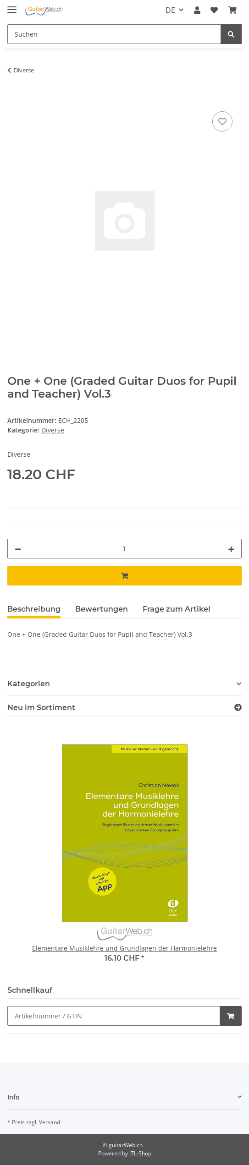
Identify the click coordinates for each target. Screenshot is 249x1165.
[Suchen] (114, 34)
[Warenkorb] (232, 10)
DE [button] (170, 10)
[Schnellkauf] (113, 1016)
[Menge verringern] (18, 548)
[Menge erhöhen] (231, 548)
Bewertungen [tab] (101, 609)
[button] (197, 10)
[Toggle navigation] (12, 5)
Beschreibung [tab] (34, 609)
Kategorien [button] (28, 683)
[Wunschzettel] (214, 10)
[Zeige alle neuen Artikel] (238, 707)
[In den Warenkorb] (14, 99)
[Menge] (124, 548)
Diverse (52, 430)
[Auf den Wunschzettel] (222, 121)
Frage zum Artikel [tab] (176, 609)
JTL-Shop (140, 1153)
